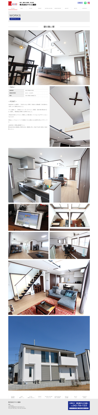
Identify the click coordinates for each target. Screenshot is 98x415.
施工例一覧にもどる (15, 18)
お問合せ (80, 2)
